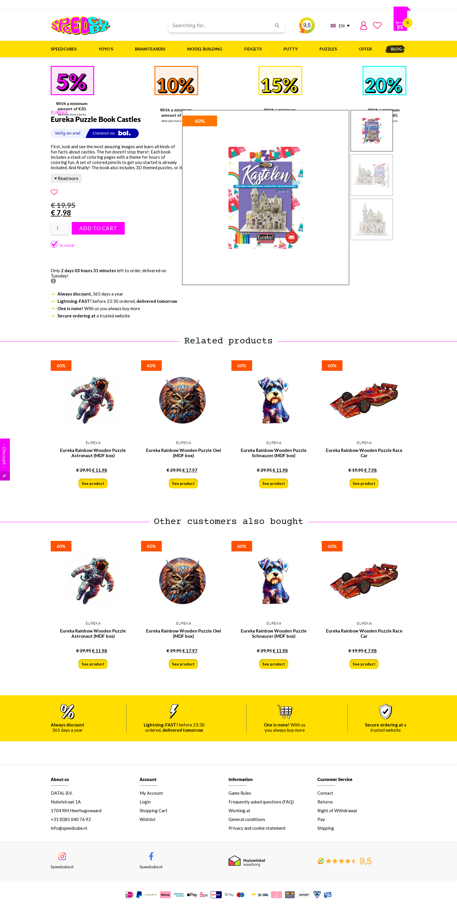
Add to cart (98, 228)
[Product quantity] (60, 228)
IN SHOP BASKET (369, 890)
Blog (396, 48)
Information (240, 780)
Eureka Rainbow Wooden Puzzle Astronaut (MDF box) (93, 453)
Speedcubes (65, 49)
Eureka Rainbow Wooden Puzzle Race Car (364, 453)
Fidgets (254, 49)
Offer (365, 48)
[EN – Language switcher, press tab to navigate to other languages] (338, 25)
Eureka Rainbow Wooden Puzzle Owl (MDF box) (183, 453)
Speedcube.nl (62, 868)
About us (60, 780)
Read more (66, 178)
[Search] (275, 25)
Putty (292, 49)
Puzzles (329, 49)
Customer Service (334, 780)
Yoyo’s (107, 49)
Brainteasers (151, 49)
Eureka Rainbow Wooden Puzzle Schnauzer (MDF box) (274, 453)
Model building (206, 49)
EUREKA (59, 112)
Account (148, 780)
